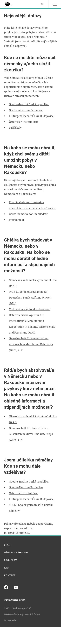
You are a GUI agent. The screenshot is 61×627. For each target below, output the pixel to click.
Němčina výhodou (16, 552)
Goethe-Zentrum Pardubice (26, 110)
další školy (15, 127)
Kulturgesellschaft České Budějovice (31, 116)
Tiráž (6, 608)
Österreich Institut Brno (23, 122)
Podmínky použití (22, 608)
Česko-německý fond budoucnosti (29, 309)
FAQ (6, 567)
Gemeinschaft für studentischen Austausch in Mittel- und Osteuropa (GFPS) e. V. (31, 344)
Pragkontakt (16, 220)
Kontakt (10, 575)
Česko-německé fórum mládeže (28, 214)
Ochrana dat (10, 620)
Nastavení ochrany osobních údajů (22, 614)
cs (42, 4)
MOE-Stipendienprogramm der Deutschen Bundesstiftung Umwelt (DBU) (30, 297)
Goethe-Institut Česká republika (29, 104)
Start (8, 545)
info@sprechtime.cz (16, 533)
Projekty (10, 560)
